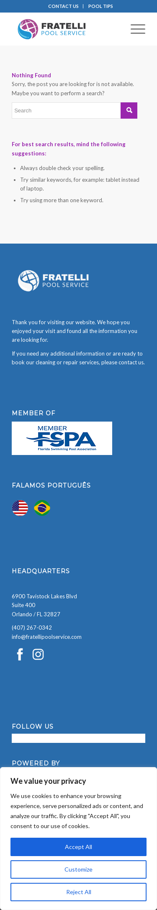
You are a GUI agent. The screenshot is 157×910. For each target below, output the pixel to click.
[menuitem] (63, 6)
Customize (78, 869)
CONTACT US (63, 6)
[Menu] (133, 29)
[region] (78, 838)
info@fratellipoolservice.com (47, 636)
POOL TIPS (100, 6)
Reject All (78, 891)
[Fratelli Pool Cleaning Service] (65, 29)
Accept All (78, 846)
